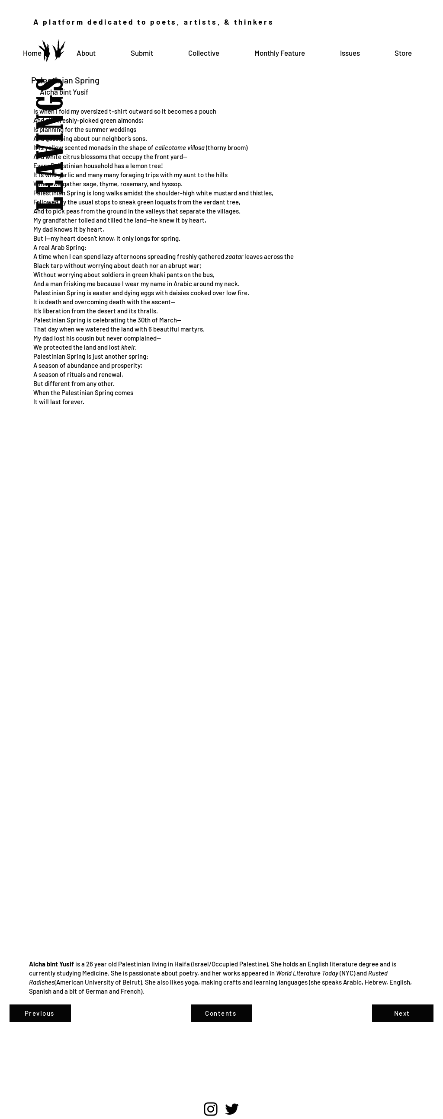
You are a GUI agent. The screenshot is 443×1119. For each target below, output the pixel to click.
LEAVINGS (52, 123)
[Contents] (221, 1013)
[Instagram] (211, 1109)
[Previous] (40, 1013)
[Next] (402, 1013)
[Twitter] (232, 1109)
